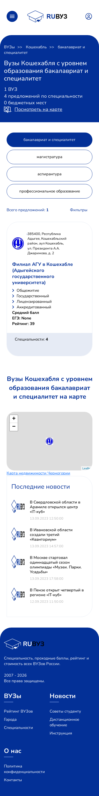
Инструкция (61, 733)
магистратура (49, 156)
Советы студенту (65, 711)
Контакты (13, 780)
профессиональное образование (49, 191)
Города (10, 719)
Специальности (18, 727)
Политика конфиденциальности (24, 769)
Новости (63, 696)
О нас (12, 751)
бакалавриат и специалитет (49, 139)
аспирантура (49, 174)
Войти (88, 16)
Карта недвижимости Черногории (38, 473)
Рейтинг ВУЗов (18, 711)
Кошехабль (36, 47)
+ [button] (14, 419)
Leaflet (86, 468)
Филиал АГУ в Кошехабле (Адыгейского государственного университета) (42, 273)
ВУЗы (9, 47)
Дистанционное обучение (64, 722)
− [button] (14, 427)
